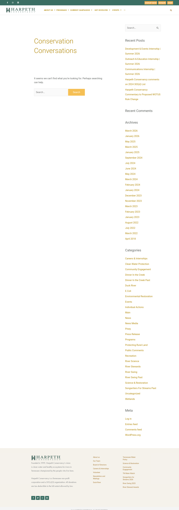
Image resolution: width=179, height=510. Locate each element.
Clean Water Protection (137, 262)
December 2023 (133, 194)
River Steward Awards (131, 484)
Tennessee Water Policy (129, 455)
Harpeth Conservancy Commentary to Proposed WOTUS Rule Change (138, 94)
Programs (130, 337)
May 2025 (130, 141)
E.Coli (128, 289)
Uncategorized (132, 390)
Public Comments (134, 348)
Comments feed (133, 426)
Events (128, 299)
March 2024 (131, 178)
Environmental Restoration (139, 294)
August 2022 (132, 221)
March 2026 (131, 130)
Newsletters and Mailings (99, 474)
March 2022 (131, 232)
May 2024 (130, 173)
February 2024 (132, 183)
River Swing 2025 (129, 480)
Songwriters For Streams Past (141, 385)
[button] (170, 10)
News (128, 316)
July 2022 (130, 226)
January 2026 (132, 135)
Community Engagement (138, 267)
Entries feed (131, 421)
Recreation (130, 353)
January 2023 (132, 215)
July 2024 (130, 162)
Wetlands (130, 396)
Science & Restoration (136, 380)
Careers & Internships (136, 257)
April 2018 (130, 237)
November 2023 (133, 199)
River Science (132, 358)
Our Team (96, 458)
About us (96, 454)
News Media (131, 321)
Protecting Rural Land (136, 342)
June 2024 (130, 167)
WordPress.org (133, 432)
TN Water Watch (129, 470)
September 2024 (134, 157)
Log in (128, 416)
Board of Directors (99, 462)
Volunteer (96, 469)
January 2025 (132, 151)
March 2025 (131, 146)
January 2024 (132, 189)
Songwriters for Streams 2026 (128, 475)
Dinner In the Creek (135, 273)
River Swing (131, 369)
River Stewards (133, 364)
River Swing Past (134, 374)
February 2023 (132, 210)
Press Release (132, 332)
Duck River (130, 283)
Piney (128, 326)
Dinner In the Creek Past (137, 278)
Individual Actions (134, 305)
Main (127, 310)
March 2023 (131, 205)
